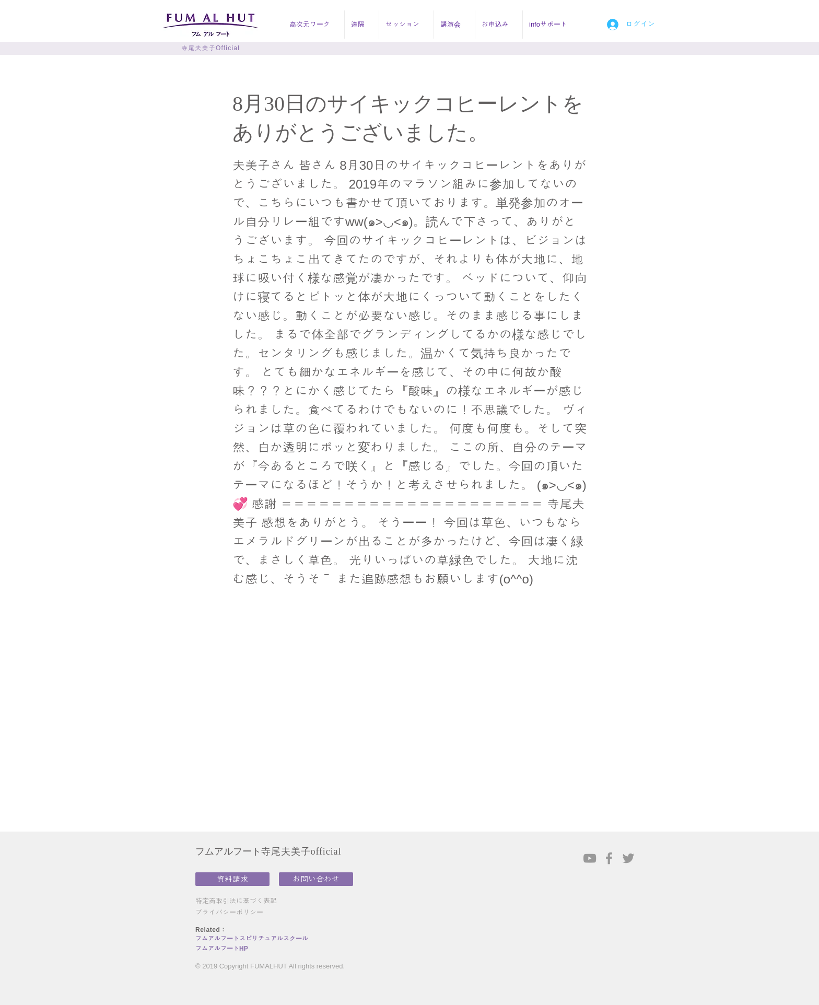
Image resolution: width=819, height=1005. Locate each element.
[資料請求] (232, 879)
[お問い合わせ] (316, 879)
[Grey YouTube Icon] (590, 858)
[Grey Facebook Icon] (609, 858)
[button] (313, 24)
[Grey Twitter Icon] (628, 858)
